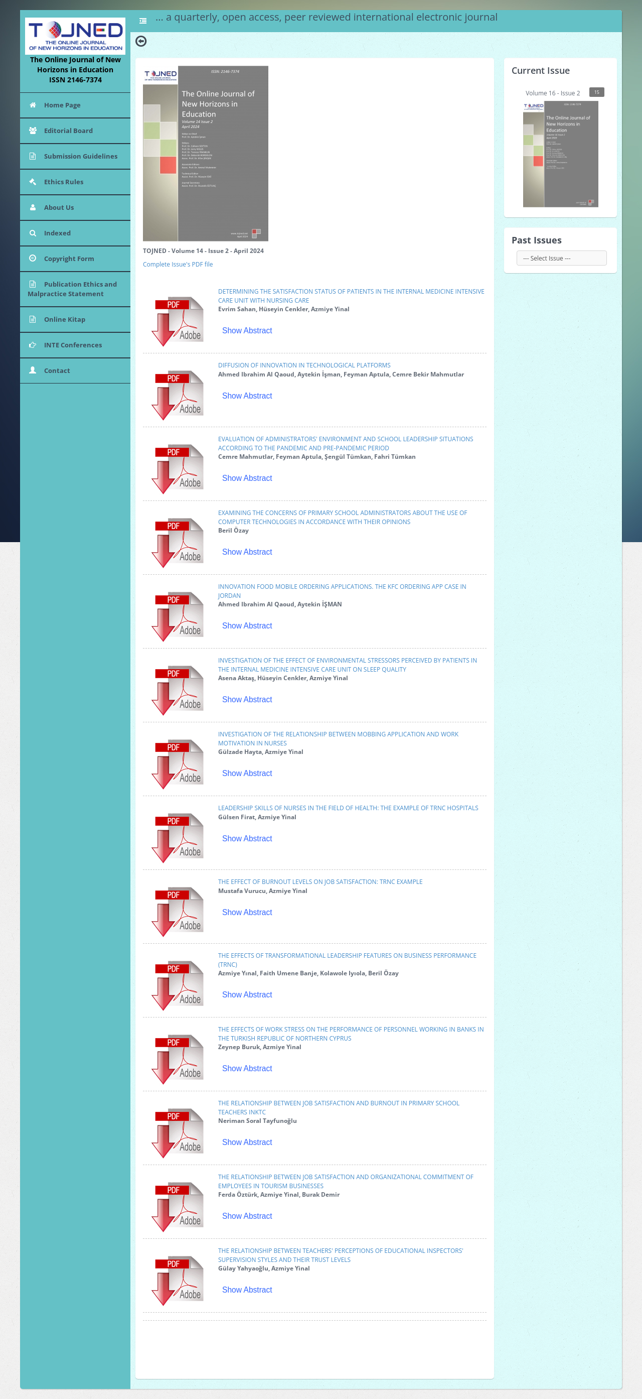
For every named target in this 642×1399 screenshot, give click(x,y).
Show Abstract (247, 330)
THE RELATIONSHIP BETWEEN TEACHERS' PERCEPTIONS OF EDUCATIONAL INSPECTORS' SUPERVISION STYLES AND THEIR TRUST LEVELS (340, 1254)
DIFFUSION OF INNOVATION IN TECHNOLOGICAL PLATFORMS (304, 365)
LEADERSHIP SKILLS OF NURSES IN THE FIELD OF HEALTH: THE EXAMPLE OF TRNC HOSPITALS (348, 808)
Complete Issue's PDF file (178, 264)
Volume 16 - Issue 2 (564, 147)
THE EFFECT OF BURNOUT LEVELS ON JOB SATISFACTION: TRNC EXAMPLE (320, 881)
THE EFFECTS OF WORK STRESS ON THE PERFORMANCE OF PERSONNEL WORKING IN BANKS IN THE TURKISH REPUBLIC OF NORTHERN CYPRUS (351, 1033)
